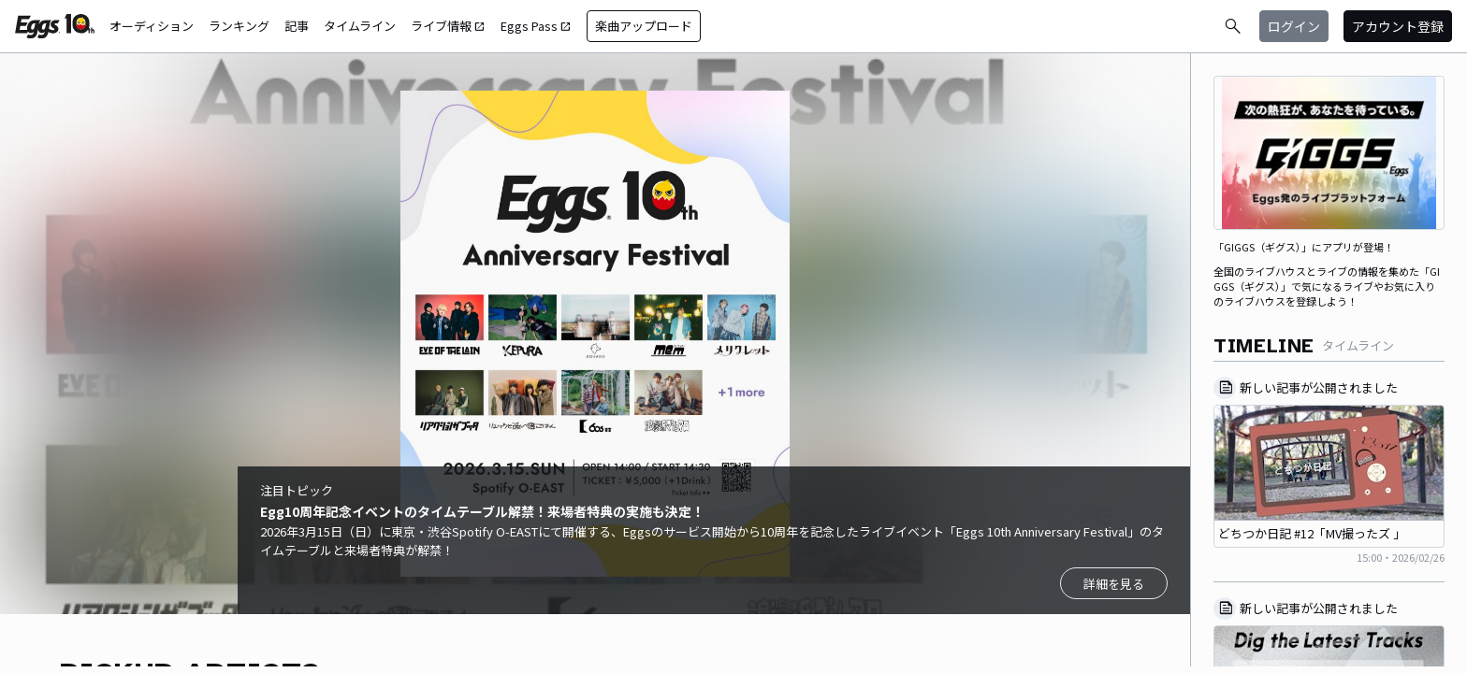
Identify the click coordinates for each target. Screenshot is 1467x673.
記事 (296, 26)
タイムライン (360, 26)
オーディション (151, 26)
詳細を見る (1113, 584)
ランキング (239, 26)
